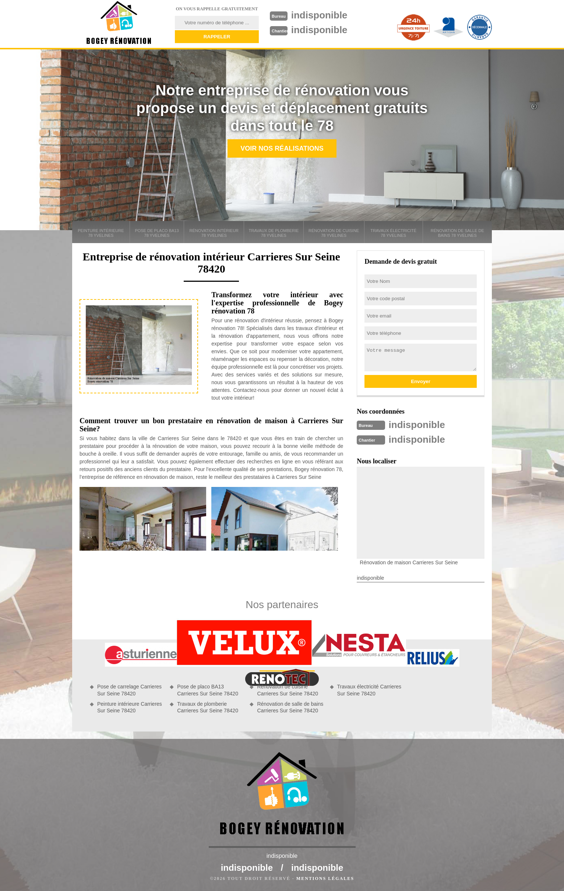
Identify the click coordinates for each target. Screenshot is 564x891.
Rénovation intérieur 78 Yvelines (214, 233)
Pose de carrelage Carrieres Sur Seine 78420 (129, 690)
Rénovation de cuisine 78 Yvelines (334, 233)
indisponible (319, 15)
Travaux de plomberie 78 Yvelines (274, 233)
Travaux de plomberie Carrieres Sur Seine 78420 (207, 707)
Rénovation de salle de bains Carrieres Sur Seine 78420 (290, 707)
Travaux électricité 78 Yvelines (393, 233)
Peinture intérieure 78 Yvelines (101, 233)
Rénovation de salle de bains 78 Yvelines (457, 233)
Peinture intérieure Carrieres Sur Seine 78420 (129, 707)
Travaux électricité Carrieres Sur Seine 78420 (369, 690)
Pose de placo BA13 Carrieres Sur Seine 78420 (207, 690)
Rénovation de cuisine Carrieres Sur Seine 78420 (287, 690)
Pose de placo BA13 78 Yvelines (157, 233)
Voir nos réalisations (282, 148)
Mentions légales (325, 878)
